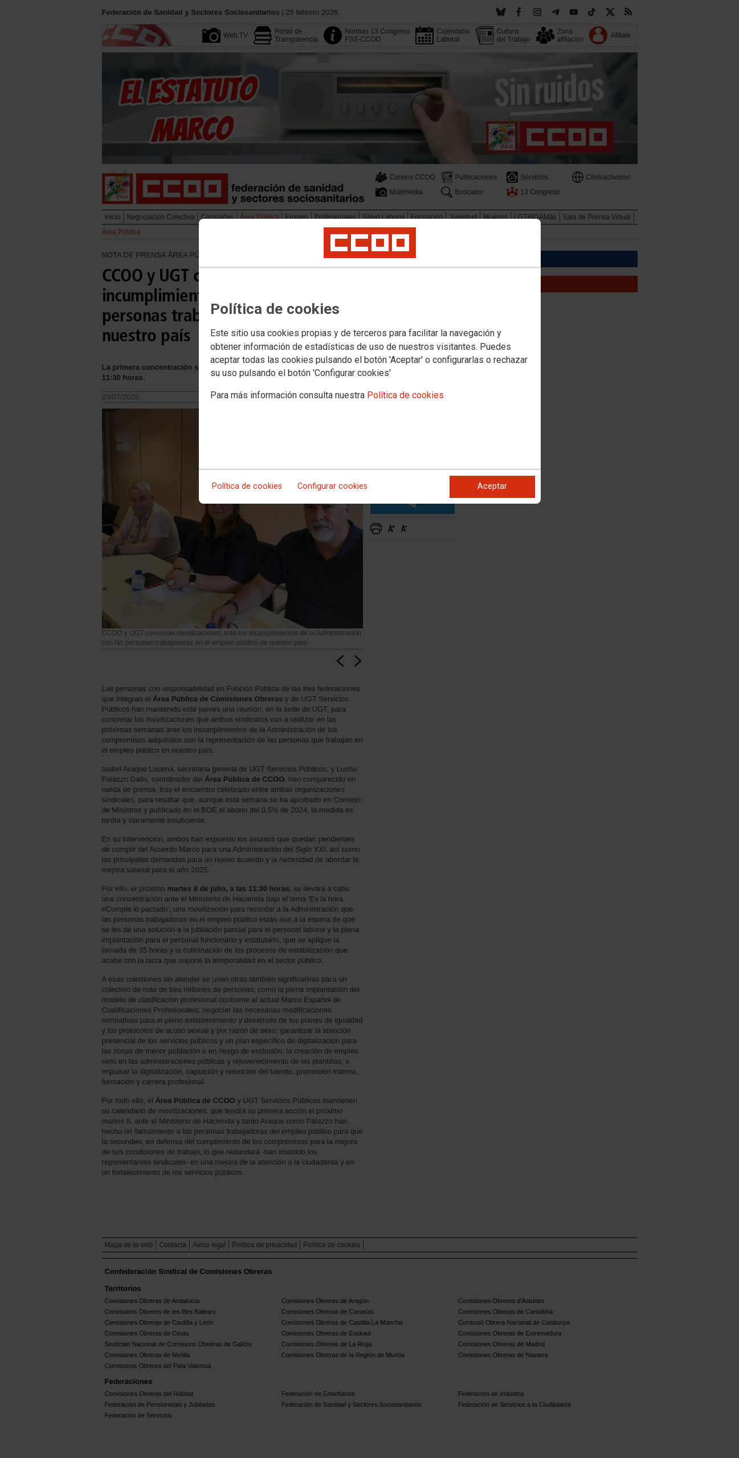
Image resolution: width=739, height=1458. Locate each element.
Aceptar (492, 486)
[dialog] (370, 361)
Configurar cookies (332, 486)
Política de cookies (405, 395)
